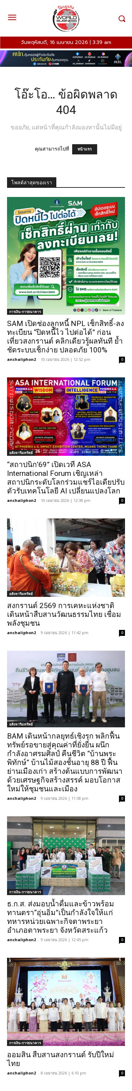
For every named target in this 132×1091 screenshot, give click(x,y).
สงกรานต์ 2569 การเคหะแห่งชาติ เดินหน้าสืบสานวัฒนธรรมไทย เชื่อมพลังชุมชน (64, 614)
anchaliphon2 (21, 359)
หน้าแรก (84, 149)
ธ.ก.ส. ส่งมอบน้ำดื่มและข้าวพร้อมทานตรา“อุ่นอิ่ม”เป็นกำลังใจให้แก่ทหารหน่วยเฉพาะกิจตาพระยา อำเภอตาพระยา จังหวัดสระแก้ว (60, 917)
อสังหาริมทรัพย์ (21, 452)
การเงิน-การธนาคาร (25, 311)
